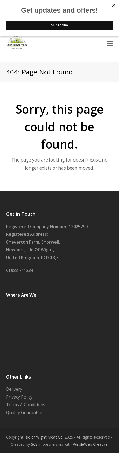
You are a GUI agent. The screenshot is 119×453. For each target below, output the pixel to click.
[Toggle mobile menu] (110, 43)
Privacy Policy (19, 397)
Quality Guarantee (24, 412)
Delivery (14, 389)
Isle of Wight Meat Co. (43, 437)
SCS (34, 444)
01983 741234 (19, 270)
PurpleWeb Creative (90, 444)
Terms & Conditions (25, 404)
